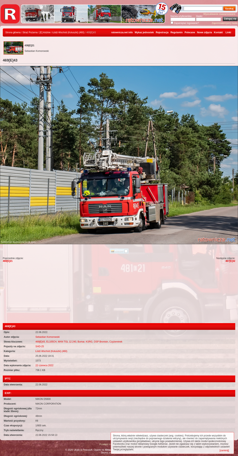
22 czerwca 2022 (44, 365)
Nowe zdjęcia (204, 32)
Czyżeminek (115, 341)
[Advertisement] (119, 293)
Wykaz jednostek (144, 32)
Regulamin (176, 32)
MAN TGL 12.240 (67, 341)
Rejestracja (162, 32)
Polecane (190, 32)
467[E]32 (230, 261)
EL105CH (51, 341)
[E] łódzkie (45, 32)
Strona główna (13, 32)
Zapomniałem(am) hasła (224, 23)
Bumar (81, 341)
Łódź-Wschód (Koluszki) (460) (68, 32)
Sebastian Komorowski (47, 337)
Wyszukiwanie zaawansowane (219, 14)
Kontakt (218, 32)
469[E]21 (7, 261)
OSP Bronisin (101, 341)
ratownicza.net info (122, 32)
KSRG (89, 341)
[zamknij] (224, 450)
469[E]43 (40, 341)
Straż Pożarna (30, 32)
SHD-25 (39, 346)
